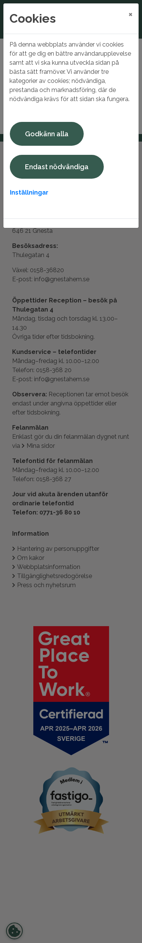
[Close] (130, 14)
